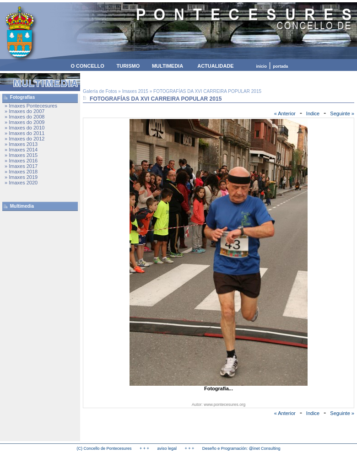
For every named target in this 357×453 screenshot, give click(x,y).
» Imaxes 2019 (21, 177)
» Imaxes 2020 (21, 182)
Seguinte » (342, 113)
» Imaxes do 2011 (24, 133)
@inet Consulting (265, 448)
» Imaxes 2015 (21, 155)
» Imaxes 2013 (21, 144)
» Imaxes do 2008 (24, 116)
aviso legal (167, 448)
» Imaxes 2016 (21, 160)
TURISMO (128, 66)
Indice (312, 113)
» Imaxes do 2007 (24, 111)
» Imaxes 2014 (21, 149)
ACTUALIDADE (215, 66)
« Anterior (285, 113)
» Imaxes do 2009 (24, 122)
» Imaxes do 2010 (24, 127)
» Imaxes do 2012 (24, 138)
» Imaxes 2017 (21, 166)
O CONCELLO (87, 66)
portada (280, 66)
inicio (261, 66)
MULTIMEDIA (167, 66)
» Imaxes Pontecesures (31, 105)
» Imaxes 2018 (21, 171)
